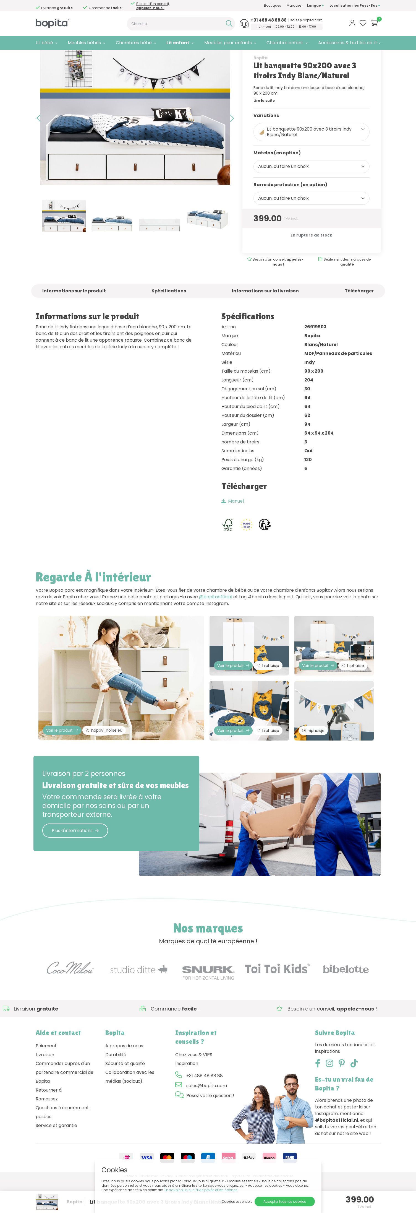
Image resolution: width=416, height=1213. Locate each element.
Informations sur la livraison (265, 315)
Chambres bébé (134, 43)
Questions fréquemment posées (62, 1144)
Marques (294, 5)
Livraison (45, 1087)
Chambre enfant (284, 43)
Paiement (46, 1078)
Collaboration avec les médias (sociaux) (129, 1108)
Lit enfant (177, 43)
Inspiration (186, 1095)
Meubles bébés (84, 43)
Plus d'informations (75, 862)
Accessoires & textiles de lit (347, 43)
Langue (315, 5)
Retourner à (49, 1122)
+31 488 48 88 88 (269, 20)
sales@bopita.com (306, 20)
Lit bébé (44, 43)
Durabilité (115, 1087)
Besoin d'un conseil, (152, 5)
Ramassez (47, 1131)
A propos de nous (124, 1078)
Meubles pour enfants (228, 43)
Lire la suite (264, 125)
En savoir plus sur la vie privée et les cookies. (201, 1190)
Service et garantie (56, 1157)
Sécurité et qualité (125, 1095)
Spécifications (169, 315)
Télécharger (359, 315)
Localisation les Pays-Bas (354, 5)
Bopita (260, 82)
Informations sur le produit (74, 315)
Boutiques (272, 5)
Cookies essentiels (236, 1201)
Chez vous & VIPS (193, 1087)
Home (41, 56)
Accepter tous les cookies (284, 1201)
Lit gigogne (83, 56)
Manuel (232, 526)
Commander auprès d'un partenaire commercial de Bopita (64, 1104)
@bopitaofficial (215, 621)
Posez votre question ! (210, 1127)
